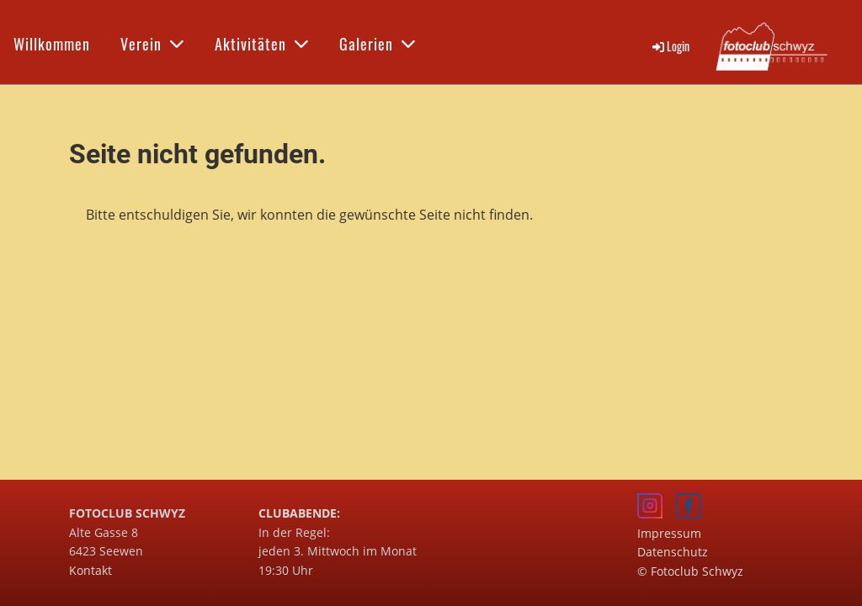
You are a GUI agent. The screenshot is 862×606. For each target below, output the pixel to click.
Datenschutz (672, 552)
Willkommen (51, 44)
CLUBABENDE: (299, 513)
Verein (152, 44)
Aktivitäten (262, 44)
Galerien (377, 44)
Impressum (669, 533)
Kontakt (90, 570)
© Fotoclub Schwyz (690, 571)
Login (669, 46)
